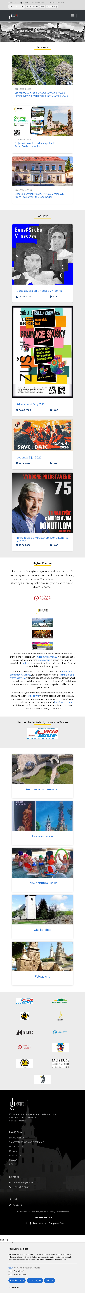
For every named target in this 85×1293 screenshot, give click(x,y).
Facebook (17, 1205)
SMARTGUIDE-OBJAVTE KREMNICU (27, 1142)
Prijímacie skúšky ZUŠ (30, 404)
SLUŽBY (13, 1160)
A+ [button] (22, 6)
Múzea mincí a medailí (46, 657)
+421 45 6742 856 (21, 1187)
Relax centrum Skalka (42, 883)
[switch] (10, 1271)
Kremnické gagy (67, 675)
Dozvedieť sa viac (42, 836)
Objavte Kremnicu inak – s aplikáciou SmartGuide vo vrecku (35, 145)
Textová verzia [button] (32, 7)
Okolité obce (42, 929)
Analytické (19, 1271)
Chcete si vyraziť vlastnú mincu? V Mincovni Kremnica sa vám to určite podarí (39, 195)
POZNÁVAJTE (16, 1146)
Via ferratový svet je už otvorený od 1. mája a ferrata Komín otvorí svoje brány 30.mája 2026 (41, 94)
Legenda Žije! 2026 (29, 457)
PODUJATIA (15, 1155)
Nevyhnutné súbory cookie (27, 1267)
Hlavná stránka (16, 1137)
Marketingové (20, 1274)
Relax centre (33, 696)
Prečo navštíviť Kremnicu (42, 789)
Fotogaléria (42, 976)
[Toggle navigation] (73, 15)
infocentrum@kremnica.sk (25, 1182)
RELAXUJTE (15, 1151)
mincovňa (28, 663)
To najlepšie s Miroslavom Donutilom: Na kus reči (42, 539)
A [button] (16, 6)
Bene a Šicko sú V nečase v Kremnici (39, 290)
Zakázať (50, 1280)
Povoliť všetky (17, 1280)
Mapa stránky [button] (52, 7)
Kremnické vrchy (18, 678)
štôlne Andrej (44, 660)
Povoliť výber (34, 1280)
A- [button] (11, 6)
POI (11, 1164)
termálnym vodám (63, 702)
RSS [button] (42, 7)
